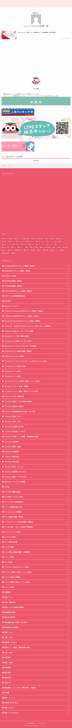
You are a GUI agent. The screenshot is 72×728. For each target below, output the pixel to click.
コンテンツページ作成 (37, 532)
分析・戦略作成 (37, 602)
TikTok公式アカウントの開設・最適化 (37, 291)
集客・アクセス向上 (37, 713)
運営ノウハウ (37, 708)
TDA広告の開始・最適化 (37, 286)
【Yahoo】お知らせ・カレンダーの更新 (37, 331)
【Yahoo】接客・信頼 (37, 446)
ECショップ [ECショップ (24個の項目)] (18, 238)
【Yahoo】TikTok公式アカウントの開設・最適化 (37, 321)
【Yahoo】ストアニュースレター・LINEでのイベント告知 (37, 361)
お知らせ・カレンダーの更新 (37, 482)
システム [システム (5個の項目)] (24, 244)
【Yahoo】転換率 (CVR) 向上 (37, 472)
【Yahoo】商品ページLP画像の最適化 (37, 401)
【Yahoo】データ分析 (37, 371)
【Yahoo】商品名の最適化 (37, 406)
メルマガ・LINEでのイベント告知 (37, 567)
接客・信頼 (37, 662)
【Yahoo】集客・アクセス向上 (37, 477)
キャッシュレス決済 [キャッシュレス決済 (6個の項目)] (52, 241)
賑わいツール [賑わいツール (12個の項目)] (55, 250)
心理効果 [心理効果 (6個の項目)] (49, 247)
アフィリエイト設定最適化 (37, 502)
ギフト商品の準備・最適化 (37, 517)
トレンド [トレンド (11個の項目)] (32, 244)
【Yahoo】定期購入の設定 (37, 426)
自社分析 (37, 682)
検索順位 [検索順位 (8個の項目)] (66, 247)
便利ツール (37, 597)
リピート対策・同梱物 (37, 577)
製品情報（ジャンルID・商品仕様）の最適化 (37, 688)
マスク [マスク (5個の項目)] (14, 247)
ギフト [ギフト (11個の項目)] (61, 241)
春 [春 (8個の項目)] (54, 247)
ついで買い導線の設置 (37, 492)
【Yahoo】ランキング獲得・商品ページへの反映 (37, 381)
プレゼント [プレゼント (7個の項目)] (50, 244)
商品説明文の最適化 (37, 627)
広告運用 (37, 657)
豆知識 (37, 692)
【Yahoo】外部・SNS (37, 421)
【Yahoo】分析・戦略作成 (37, 396)
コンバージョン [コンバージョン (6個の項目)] (7, 244)
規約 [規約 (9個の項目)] (40, 250)
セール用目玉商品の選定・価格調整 (37, 552)
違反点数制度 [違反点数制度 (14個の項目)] (7, 253)
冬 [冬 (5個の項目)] (27, 247)
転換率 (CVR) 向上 (37, 702)
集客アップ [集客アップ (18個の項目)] (15, 253)
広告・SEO (37, 652)
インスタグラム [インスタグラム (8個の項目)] (21, 241)
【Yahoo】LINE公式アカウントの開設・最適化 (37, 316)
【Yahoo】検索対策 (37, 452)
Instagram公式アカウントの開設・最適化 (37, 266)
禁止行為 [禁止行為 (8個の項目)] (27, 250)
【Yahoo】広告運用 (37, 441)
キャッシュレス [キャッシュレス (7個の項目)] (40, 241)
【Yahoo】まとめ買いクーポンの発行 (37, 341)
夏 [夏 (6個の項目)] (37, 247)
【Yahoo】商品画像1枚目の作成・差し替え (37, 411)
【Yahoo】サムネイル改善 (37, 356)
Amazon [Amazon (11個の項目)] (5, 238)
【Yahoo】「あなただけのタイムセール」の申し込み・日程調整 (37, 326)
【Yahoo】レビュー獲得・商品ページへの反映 (37, 391)
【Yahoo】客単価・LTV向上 (37, 431)
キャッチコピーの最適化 (37, 512)
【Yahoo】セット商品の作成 (37, 366)
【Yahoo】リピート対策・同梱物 (37, 386)
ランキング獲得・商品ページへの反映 (37, 572)
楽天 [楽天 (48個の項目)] (5, 250)
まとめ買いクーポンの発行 (37, 497)
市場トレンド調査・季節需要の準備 (37, 647)
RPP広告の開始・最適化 (37, 281)
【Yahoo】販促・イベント (37, 467)
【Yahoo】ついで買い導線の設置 (37, 336)
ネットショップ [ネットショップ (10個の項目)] (40, 244)
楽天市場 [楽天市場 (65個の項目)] (11, 250)
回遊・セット (37, 632)
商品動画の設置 (37, 612)
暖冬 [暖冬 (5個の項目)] (60, 247)
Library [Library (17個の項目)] (34, 238)
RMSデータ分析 (37, 276)
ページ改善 (37, 562)
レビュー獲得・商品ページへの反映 (37, 582)
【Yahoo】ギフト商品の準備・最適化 (37, 351)
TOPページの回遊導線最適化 (37, 296)
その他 (37, 487)
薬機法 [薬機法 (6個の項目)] (34, 250)
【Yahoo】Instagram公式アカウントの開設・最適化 (37, 311)
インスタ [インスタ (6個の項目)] (12, 241)
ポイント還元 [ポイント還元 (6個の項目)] (7, 247)
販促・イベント (37, 698)
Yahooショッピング (37, 306)
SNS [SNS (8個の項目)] (53, 238)
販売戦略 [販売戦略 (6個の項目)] (46, 250)
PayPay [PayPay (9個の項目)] (41, 238)
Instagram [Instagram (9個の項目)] (27, 238)
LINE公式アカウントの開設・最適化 (37, 271)
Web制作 (37, 301)
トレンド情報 (37, 557)
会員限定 (37, 592)
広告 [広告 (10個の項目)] (42, 247)
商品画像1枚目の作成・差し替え (37, 622)
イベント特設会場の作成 (37, 507)
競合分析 (37, 677)
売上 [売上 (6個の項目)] (33, 247)
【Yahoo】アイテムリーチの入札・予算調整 (37, 346)
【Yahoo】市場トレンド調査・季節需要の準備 (37, 436)
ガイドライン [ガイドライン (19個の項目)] (31, 241)
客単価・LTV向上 (37, 642)
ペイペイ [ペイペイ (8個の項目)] (58, 244)
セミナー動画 (37, 547)
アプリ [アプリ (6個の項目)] (5, 241)
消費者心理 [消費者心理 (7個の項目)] (19, 250)
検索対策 (37, 667)
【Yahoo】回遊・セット (37, 416)
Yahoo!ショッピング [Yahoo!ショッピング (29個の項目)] (62, 238)
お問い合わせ (42, 723)
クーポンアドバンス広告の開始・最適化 (37, 522)
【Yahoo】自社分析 (37, 462)
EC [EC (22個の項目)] (11, 238)
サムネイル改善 (37, 537)
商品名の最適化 (37, 617)
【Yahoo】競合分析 (37, 456)
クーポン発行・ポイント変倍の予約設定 (37, 527)
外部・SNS (37, 637)
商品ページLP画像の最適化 (37, 607)
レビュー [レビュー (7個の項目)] (21, 247)
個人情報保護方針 (31, 723)
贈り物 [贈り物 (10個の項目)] (62, 250)
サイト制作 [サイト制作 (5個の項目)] (16, 244)
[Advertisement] (36, 55)
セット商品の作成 (37, 542)
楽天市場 (37, 672)
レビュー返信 (37, 587)
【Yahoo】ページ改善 (37, 376)
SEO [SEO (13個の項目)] (48, 238)
